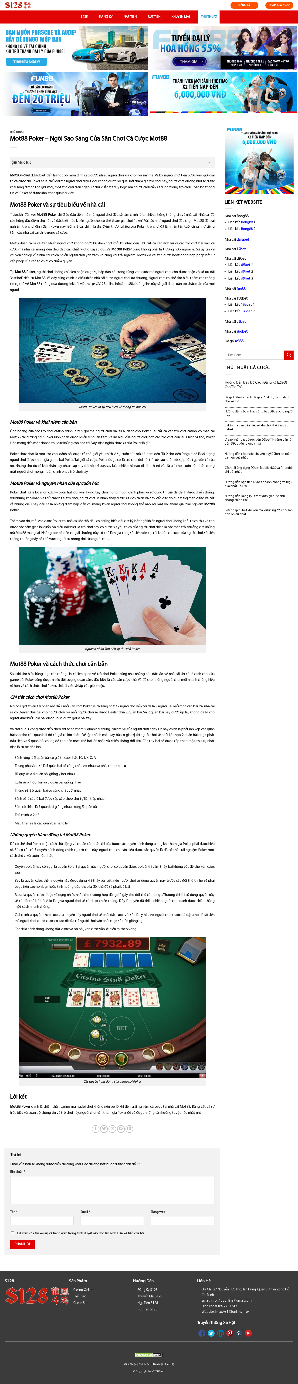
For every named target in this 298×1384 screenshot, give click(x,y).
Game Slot (81, 1303)
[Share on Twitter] (104, 1129)
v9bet (241, 322)
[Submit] (289, 355)
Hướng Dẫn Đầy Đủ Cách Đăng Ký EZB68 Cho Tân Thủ (256, 385)
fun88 (241, 289)
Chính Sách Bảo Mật (151, 1364)
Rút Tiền (154, 17)
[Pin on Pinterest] (121, 1129)
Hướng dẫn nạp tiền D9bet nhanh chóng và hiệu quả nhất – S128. (258, 484)
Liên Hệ (169, 1364)
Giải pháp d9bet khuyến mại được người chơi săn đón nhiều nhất (259, 512)
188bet (246, 305)
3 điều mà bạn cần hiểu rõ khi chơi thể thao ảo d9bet (256, 427)
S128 (84, 17)
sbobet (242, 332)
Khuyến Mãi (181, 17)
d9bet (246, 265)
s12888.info (158, 1371)
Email (85, 1212)
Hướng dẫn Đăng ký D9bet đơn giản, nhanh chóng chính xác (255, 498)
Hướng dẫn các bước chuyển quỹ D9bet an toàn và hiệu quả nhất (258, 456)
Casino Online (83, 1290)
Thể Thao (79, 1296)
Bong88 (247, 222)
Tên (13, 1212)
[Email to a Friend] (112, 1129)
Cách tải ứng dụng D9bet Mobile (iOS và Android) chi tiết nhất (259, 470)
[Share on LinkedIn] (129, 1129)
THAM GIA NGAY (279, 5)
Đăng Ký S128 (148, 1290)
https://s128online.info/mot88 (110, 284)
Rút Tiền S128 (147, 1309)
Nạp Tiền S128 (148, 1303)
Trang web (158, 1212)
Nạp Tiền (130, 17)
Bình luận (17, 1172)
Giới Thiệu (130, 1364)
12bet (241, 249)
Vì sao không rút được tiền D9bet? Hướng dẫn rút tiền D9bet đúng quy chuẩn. (258, 442)
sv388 (238, 341)
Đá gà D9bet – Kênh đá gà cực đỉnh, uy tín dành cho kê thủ (257, 399)
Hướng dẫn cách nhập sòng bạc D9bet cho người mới (259, 413)
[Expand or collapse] (209, 162)
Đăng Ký (105, 17)
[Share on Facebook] (95, 1129)
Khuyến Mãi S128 (150, 1296)
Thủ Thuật (209, 17)
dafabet (243, 240)
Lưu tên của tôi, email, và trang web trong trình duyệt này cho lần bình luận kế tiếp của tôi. (81, 1233)
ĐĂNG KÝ (244, 5)
